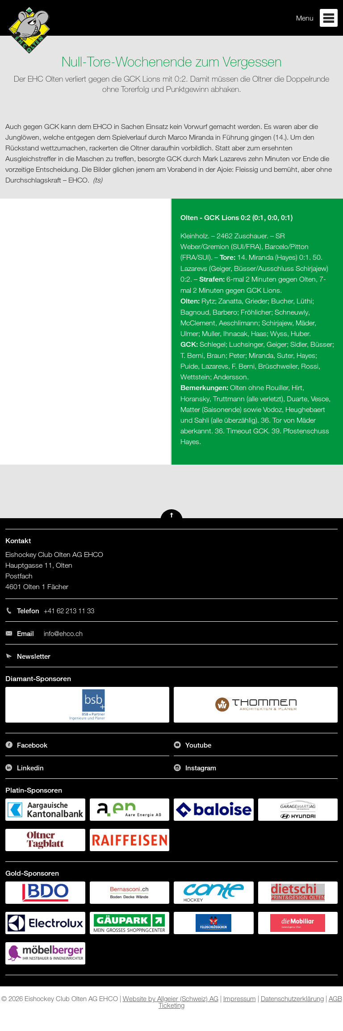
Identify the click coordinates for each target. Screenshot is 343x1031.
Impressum (239, 998)
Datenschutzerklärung (292, 998)
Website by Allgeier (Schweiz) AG (170, 998)
